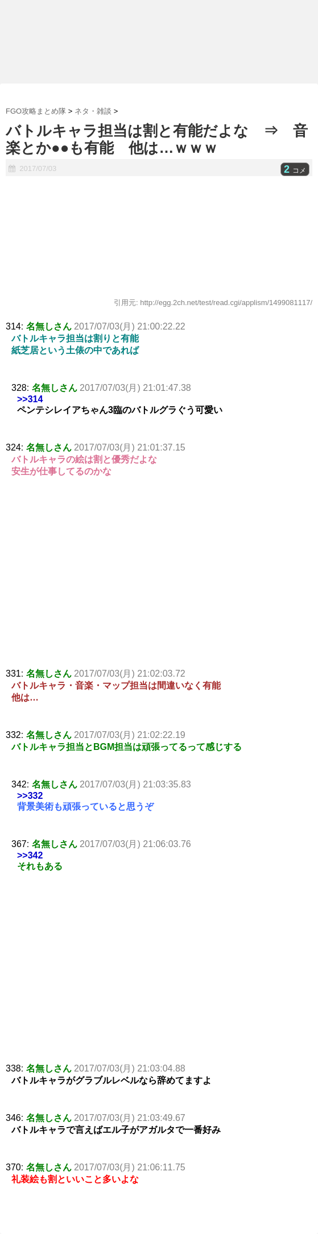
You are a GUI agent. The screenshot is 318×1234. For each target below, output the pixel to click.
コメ (295, 170)
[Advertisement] (159, 582)
